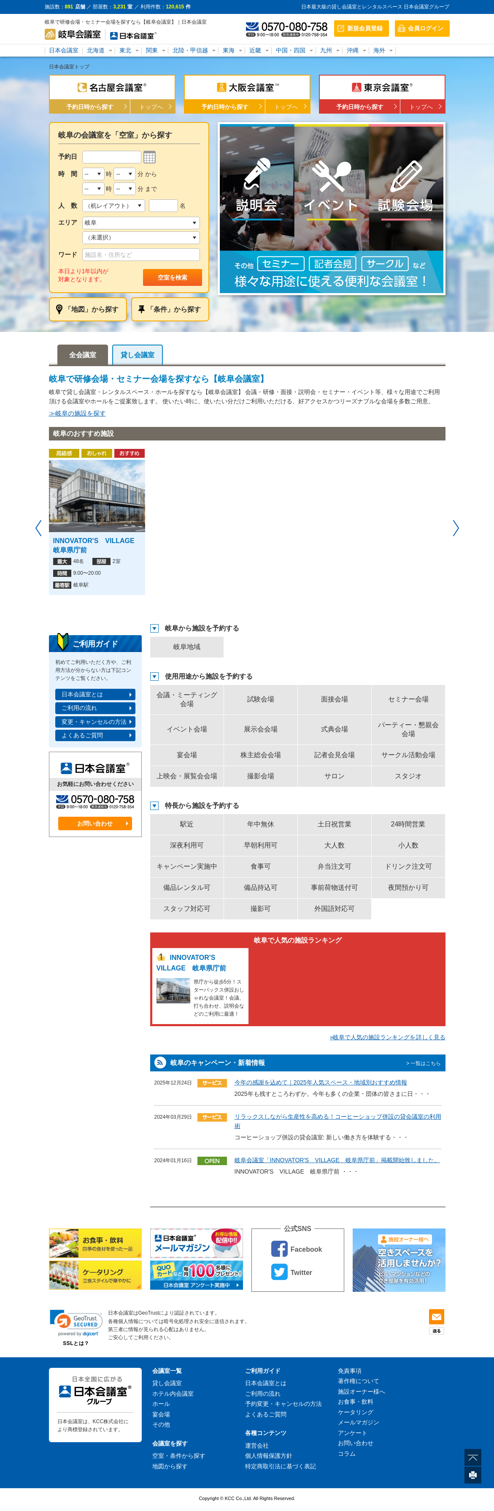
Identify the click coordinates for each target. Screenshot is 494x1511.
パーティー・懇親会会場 (408, 729)
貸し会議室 (137, 355)
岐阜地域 (186, 646)
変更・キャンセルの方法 (94, 721)
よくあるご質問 (82, 735)
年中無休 (260, 824)
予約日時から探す (89, 106)
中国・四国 (290, 50)
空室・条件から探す (178, 1455)
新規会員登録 (365, 28)
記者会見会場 (334, 754)
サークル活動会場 (408, 754)
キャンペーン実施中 (187, 866)
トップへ (151, 106)
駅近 (187, 824)
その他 (161, 1424)
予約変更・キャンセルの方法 (283, 1403)
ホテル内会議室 (173, 1393)
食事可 (261, 866)
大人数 (334, 845)
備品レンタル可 (187, 887)
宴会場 (187, 754)
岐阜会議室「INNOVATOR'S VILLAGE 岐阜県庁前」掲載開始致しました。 (337, 1160)
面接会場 (334, 699)
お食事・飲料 (355, 1401)
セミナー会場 (408, 699)
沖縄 (353, 50)
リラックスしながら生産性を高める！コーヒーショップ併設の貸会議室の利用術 (338, 1121)
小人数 (408, 845)
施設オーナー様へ (361, 1391)
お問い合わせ (95, 823)
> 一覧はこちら (423, 1063)
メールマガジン (358, 1422)
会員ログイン (425, 28)
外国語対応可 (334, 908)
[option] (331, 208)
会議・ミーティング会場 (187, 699)
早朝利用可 (261, 845)
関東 (152, 50)
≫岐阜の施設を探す (77, 413)
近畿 (255, 50)
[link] (76, 1323)
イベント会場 (187, 729)
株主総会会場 (260, 754)
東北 (125, 50)
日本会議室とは (82, 694)
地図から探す (170, 1466)
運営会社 (257, 1445)
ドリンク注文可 (408, 866)
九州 (326, 50)
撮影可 (261, 908)
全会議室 (82, 355)
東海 (229, 50)
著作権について (358, 1381)
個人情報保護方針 (268, 1455)
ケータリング (355, 1412)
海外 (379, 50)
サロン (334, 776)
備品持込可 (261, 887)
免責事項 (350, 1370)
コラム (347, 1453)
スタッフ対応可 (187, 908)
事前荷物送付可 (334, 887)
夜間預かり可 (408, 887)
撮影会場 (260, 776)
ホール (161, 1403)
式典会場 (334, 729)
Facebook (296, 1248)
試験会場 (260, 699)
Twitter (291, 1271)
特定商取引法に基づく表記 (280, 1466)
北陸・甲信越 (190, 50)
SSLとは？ (76, 1343)
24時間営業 (408, 824)
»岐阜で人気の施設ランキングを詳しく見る (387, 1037)
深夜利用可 (187, 845)
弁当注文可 (334, 866)
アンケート (352, 1432)
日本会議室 (63, 50)
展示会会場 (261, 729)
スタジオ (408, 776)
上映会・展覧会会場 (187, 776)
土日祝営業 (334, 824)
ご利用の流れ (79, 707)
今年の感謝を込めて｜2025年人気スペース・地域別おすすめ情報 (321, 1082)
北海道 (96, 50)
